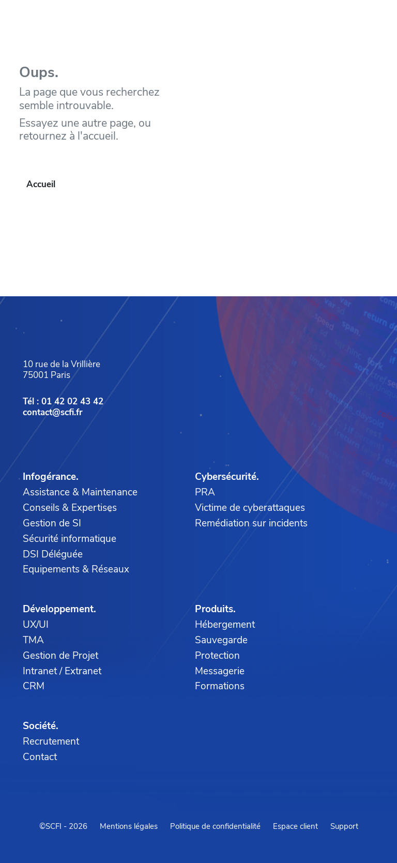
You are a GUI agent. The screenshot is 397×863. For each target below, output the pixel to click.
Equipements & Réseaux (76, 569)
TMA (33, 640)
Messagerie (220, 671)
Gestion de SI (52, 523)
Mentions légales (129, 826)
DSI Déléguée (53, 554)
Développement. (59, 609)
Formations (220, 686)
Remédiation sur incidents (251, 523)
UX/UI (36, 624)
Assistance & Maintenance (80, 492)
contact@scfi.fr (53, 412)
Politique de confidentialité (215, 826)
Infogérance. (51, 476)
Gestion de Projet (60, 655)
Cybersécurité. (227, 476)
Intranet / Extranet (62, 671)
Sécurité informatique (69, 539)
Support (344, 826)
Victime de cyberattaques (250, 507)
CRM (33, 686)
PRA (205, 492)
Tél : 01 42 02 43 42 (63, 401)
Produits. (215, 609)
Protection (217, 655)
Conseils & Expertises (70, 507)
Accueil (40, 184)
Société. (40, 726)
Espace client (295, 826)
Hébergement (225, 624)
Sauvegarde (221, 640)
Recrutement (51, 741)
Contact (40, 757)
